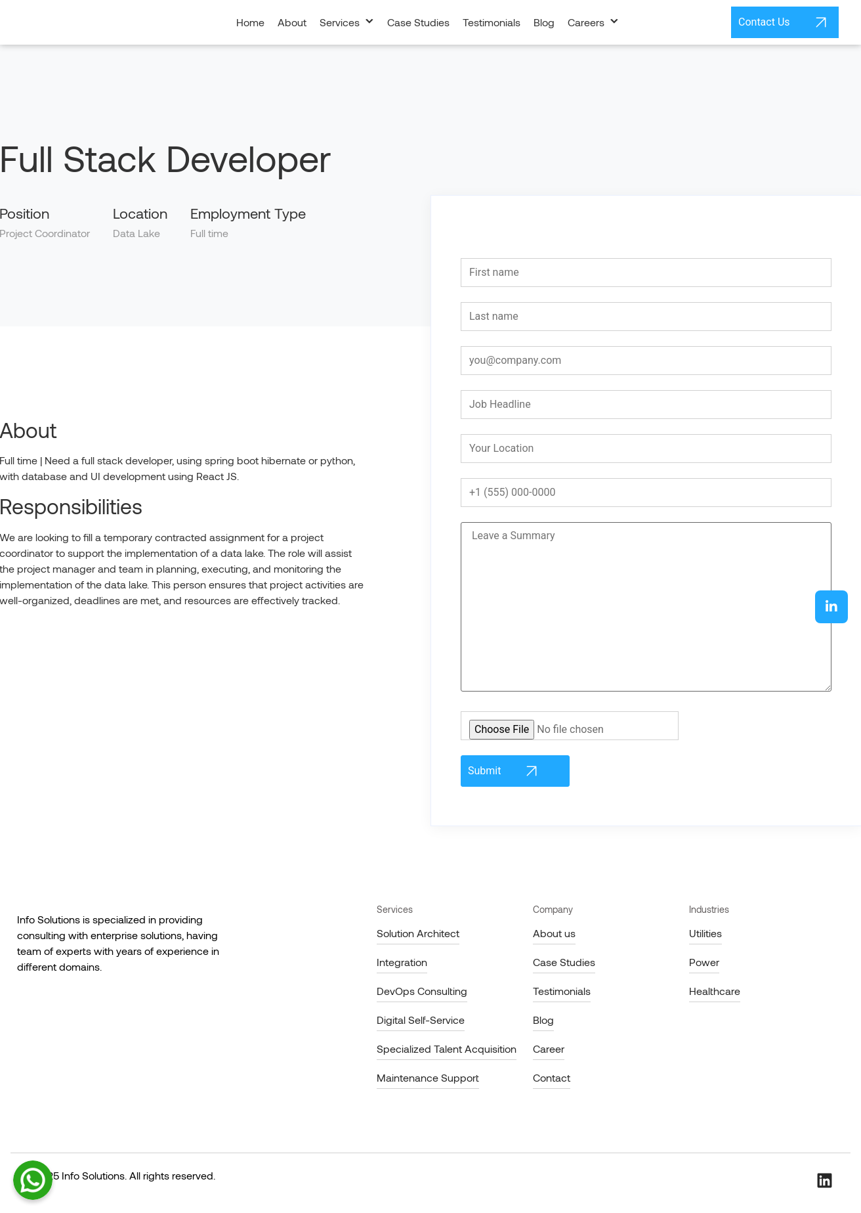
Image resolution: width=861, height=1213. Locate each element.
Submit (505, 771)
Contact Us (784, 22)
